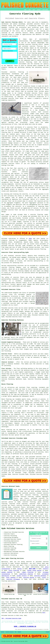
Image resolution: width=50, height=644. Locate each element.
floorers (46, 568)
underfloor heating (26, 574)
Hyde (30, 238)
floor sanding (10, 577)
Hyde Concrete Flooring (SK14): (12, 22)
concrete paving (28, 577)
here (43, 612)
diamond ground (9, 189)
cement (46, 204)
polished (4, 163)
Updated (19, 631)
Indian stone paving (34, 570)
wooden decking (6, 572)
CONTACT (39, 9)
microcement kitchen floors (36, 507)
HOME (25, 9)
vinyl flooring (14, 570)
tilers (44, 577)
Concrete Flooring (9, 631)
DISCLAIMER (45, 9)
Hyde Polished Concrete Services (17, 528)
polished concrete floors (28, 500)
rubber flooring (27, 572)
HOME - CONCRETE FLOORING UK (25, 626)
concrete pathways (40, 575)
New (15, 631)
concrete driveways (13, 579)
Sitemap (2, 631)
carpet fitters (22, 575)
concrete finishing (22, 505)
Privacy (47, 631)
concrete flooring (36, 46)
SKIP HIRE (32, 568)
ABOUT (34, 9)
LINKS (29, 9)
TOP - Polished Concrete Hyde (11, 618)
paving (19, 568)
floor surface (39, 91)
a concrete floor (26, 143)
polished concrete (33, 24)
